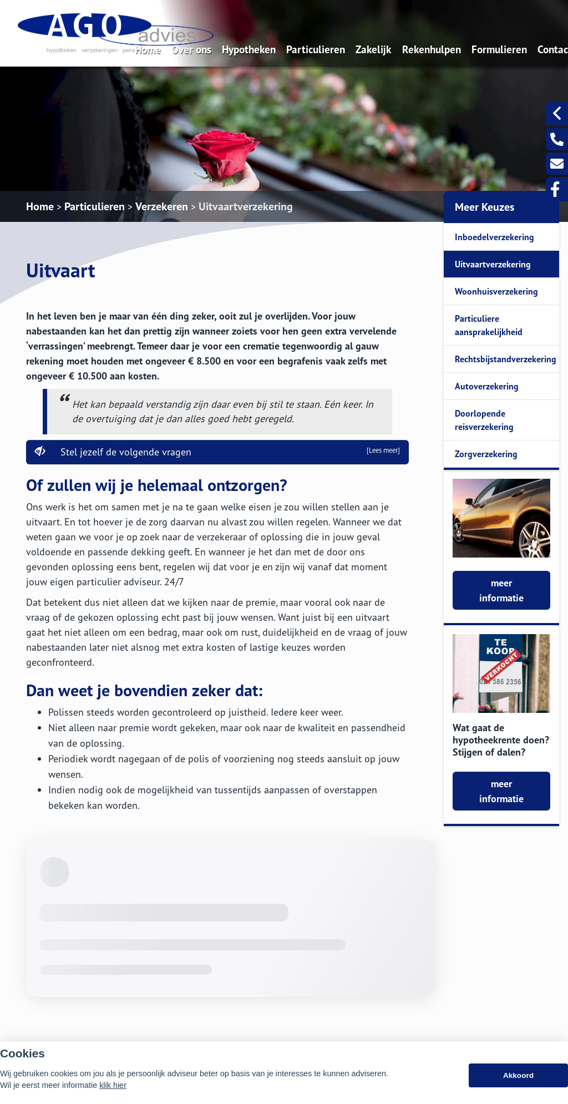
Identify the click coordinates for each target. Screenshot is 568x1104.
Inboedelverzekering (494, 236)
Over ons (191, 49)
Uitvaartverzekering (246, 206)
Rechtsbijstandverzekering (505, 358)
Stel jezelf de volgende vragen (217, 451)
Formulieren (499, 49)
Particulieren (315, 49)
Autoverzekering (487, 386)
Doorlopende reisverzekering (484, 420)
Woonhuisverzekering (496, 291)
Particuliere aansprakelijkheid (489, 325)
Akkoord (518, 1075)
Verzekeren (161, 206)
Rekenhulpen (431, 49)
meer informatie (501, 590)
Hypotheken (249, 49)
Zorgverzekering (486, 453)
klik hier (112, 1085)
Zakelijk (373, 49)
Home (148, 49)
